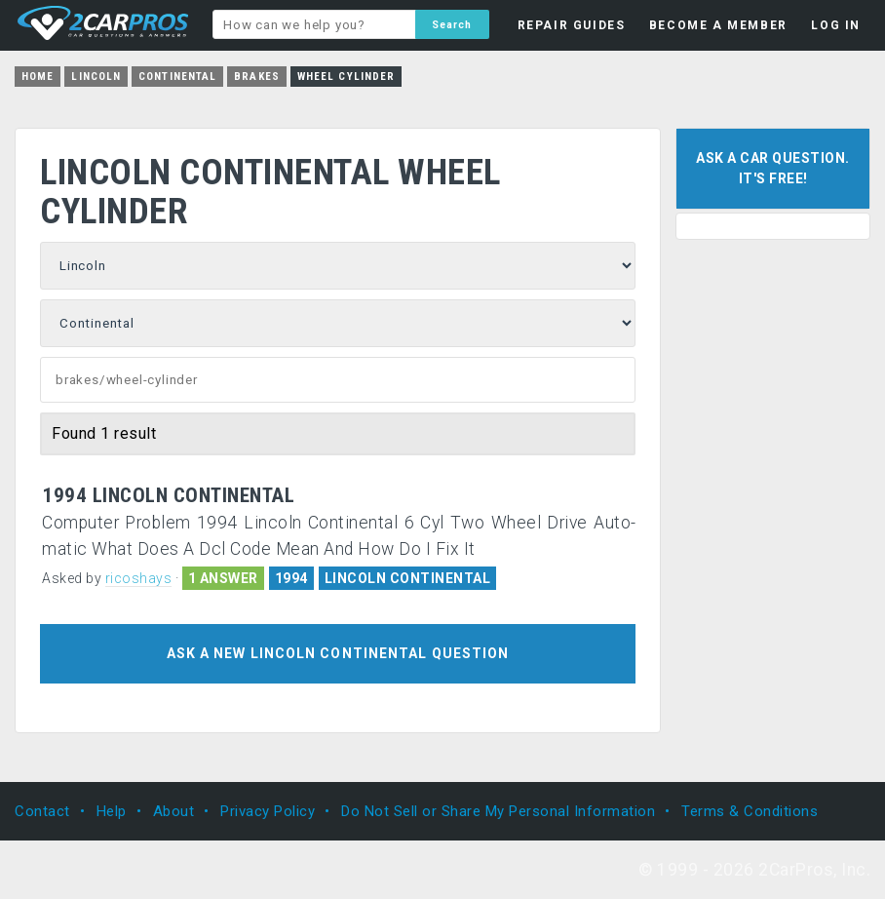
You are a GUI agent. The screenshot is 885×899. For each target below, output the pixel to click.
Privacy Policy (267, 811)
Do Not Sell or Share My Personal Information (498, 811)
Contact (42, 811)
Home (37, 76)
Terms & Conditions (749, 811)
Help (111, 811)
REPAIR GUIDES (572, 25)
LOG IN (836, 25)
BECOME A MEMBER (718, 25)
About (174, 811)
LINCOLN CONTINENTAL (408, 578)
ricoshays (139, 578)
